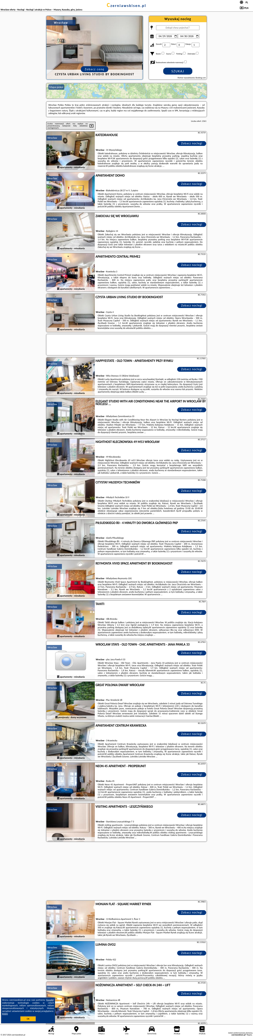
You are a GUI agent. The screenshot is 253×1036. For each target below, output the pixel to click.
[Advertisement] (126, 872)
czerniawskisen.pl (126, 5)
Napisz (249, 1034)
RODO (5, 1013)
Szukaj (177, 71)
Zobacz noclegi (191, 143)
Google (50, 1000)
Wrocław (52, 138)
